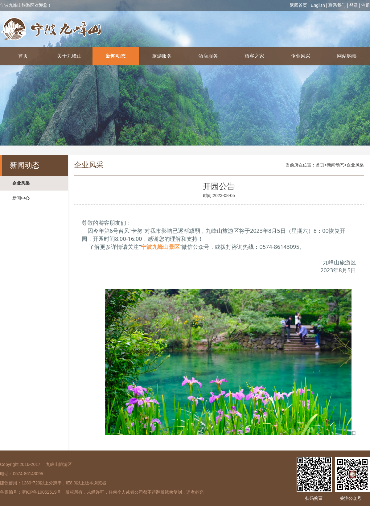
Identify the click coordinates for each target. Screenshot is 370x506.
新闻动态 (115, 56)
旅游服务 (162, 56)
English (318, 5)
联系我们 (337, 5)
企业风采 (300, 56)
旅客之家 (254, 56)
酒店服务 (208, 56)
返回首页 (298, 5)
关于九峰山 (69, 56)
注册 (365, 5)
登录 (353, 5)
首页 (23, 56)
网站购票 (347, 56)
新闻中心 (21, 197)
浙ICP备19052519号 (41, 492)
